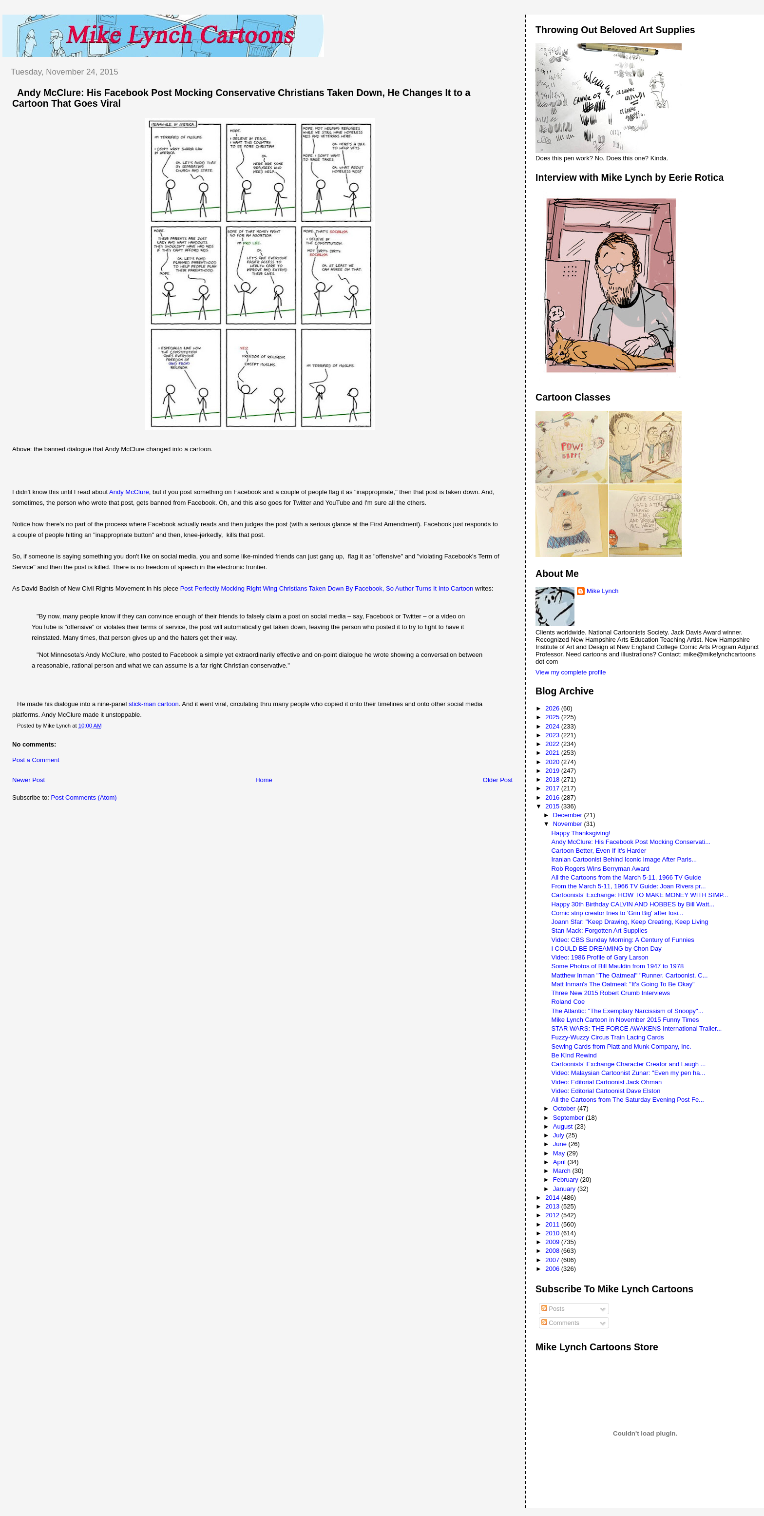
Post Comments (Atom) (84, 797)
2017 (553, 788)
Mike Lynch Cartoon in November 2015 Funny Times (625, 1019)
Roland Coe (568, 1001)
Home (263, 780)
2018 (553, 779)
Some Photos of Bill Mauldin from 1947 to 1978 (618, 966)
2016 (553, 797)
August (563, 1126)
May (560, 1153)
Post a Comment (35, 760)
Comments (560, 1322)
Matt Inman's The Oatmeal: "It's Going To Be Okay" (623, 984)
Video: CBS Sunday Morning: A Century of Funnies (623, 939)
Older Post (498, 780)
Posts (553, 1308)
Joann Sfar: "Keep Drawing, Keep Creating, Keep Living (630, 921)
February (566, 1179)
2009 (553, 1242)
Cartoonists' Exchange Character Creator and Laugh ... (629, 1064)
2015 (553, 806)
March (563, 1170)
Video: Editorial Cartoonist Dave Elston (606, 1090)
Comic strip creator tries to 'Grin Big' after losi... (618, 913)
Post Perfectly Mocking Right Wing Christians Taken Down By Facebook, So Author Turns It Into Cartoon (327, 588)
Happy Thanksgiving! (581, 833)
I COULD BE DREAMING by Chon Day (607, 948)
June (561, 1144)
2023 (553, 735)
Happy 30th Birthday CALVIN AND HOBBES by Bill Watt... (633, 904)
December (568, 815)
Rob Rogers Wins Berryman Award (600, 868)
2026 (553, 708)
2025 (553, 717)
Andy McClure (129, 492)
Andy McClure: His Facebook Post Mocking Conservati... (631, 841)
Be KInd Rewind (574, 1055)
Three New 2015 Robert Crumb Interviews (611, 993)
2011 (553, 1224)
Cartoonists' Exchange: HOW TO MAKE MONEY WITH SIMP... (640, 895)
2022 (553, 744)
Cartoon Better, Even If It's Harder (599, 850)
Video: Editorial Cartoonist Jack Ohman (607, 1082)
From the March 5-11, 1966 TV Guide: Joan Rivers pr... (629, 886)
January (565, 1188)
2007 (553, 1260)
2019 (553, 770)
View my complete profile (570, 672)
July (559, 1135)
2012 (553, 1215)
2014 (553, 1197)
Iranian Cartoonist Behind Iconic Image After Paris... (624, 859)
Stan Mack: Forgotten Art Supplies (600, 930)
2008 (553, 1250)
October (565, 1108)
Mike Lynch (602, 591)
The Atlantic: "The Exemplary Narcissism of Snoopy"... (628, 1011)
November (568, 823)
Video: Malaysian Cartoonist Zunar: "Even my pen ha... (629, 1072)
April (560, 1162)
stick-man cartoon (154, 704)
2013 (553, 1206)
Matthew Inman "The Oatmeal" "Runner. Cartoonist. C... (630, 975)
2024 (553, 726)
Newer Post (28, 780)
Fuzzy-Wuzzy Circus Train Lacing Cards (608, 1037)
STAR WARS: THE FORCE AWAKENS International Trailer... (637, 1028)
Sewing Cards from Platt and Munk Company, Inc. (621, 1046)
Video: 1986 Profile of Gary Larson (600, 957)
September (569, 1117)
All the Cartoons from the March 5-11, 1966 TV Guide (627, 877)
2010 (553, 1233)
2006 (553, 1268)
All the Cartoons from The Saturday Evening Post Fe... (628, 1099)
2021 (553, 752)
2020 (553, 762)
